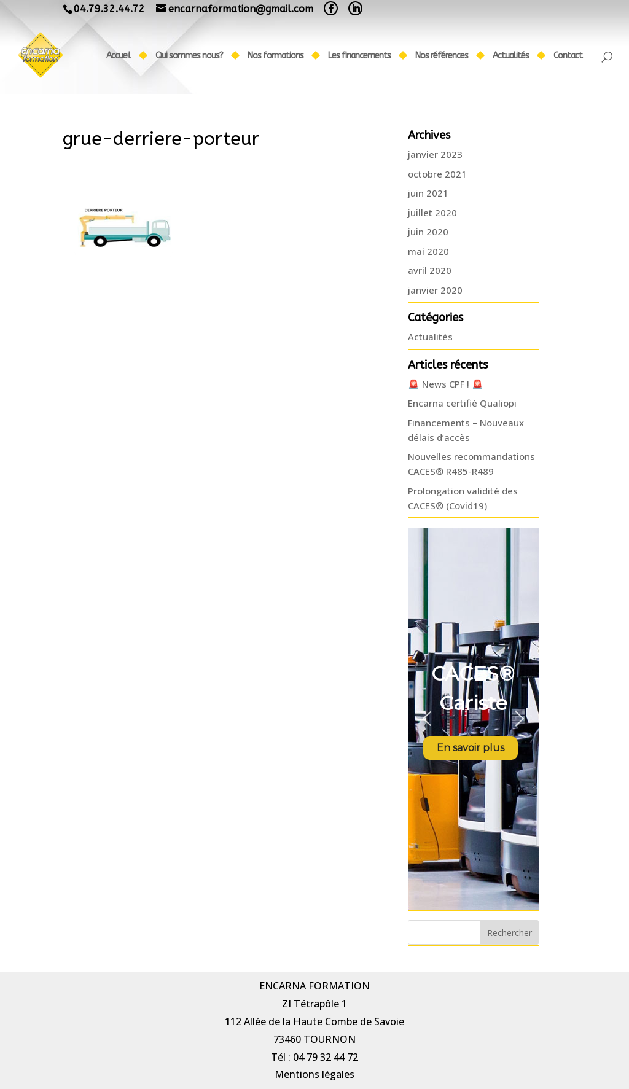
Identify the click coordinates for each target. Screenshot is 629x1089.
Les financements (359, 56)
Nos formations (275, 56)
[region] (473, 719)
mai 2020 (428, 251)
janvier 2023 (435, 154)
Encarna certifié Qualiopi (462, 403)
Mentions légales (314, 1074)
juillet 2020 (432, 212)
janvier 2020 (435, 290)
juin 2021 (428, 193)
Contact (567, 56)
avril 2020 (429, 270)
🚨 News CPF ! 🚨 (445, 384)
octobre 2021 (437, 174)
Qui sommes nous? (189, 56)
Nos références (441, 56)
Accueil (118, 56)
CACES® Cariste (473, 688)
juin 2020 (428, 231)
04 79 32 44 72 (325, 1057)
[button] (427, 718)
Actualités (511, 56)
